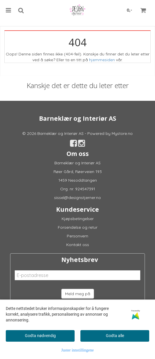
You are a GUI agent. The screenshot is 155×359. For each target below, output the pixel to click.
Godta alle (115, 335)
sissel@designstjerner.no (77, 197)
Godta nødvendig (40, 335)
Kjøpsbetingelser (78, 218)
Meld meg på (77, 293)
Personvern (77, 236)
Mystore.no (122, 133)
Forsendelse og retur (77, 227)
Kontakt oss (77, 244)
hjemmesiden (102, 59)
